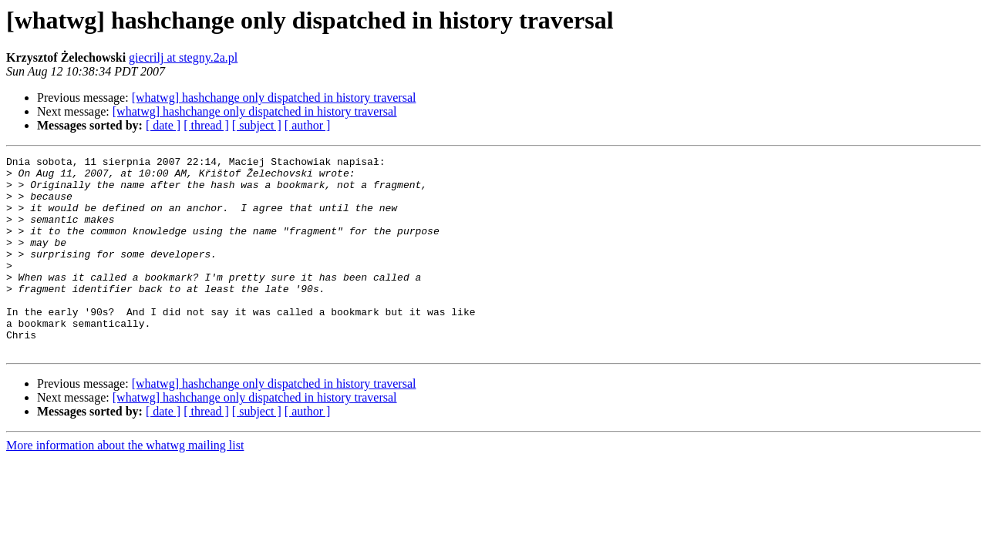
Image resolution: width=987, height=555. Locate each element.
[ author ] (308, 125)
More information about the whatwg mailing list (125, 484)
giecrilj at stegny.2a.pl (183, 57)
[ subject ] (256, 125)
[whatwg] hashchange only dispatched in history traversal (274, 97)
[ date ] (163, 125)
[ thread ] (206, 125)
